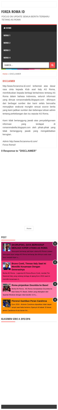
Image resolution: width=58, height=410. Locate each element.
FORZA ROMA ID (13, 11)
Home (7, 27)
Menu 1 (7, 35)
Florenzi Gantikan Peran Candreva (29, 301)
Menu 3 (7, 50)
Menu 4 (7, 57)
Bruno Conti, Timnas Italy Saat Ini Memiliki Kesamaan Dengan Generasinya (29, 266)
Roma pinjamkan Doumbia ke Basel (30, 285)
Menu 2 (7, 42)
